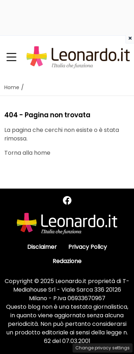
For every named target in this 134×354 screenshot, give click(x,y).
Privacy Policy (87, 247)
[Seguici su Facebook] (67, 200)
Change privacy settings (102, 348)
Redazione (67, 261)
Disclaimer (42, 247)
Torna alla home (27, 153)
